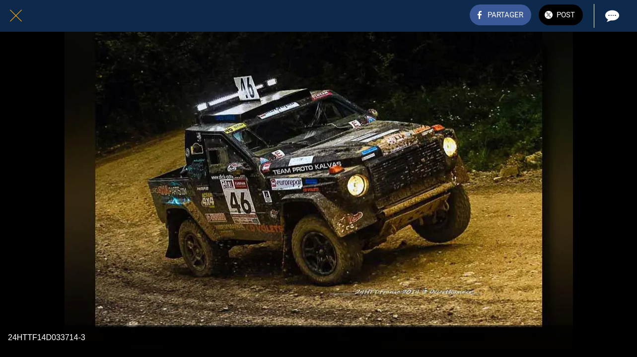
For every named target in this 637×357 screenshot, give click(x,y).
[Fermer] (16, 16)
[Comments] (611, 16)
